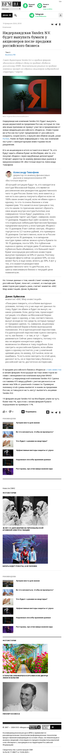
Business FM (10, 54)
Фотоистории (9, 493)
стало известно (53, 369)
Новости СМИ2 (9, 488)
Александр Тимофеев (26, 172)
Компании (7, 27)
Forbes (6, 138)
